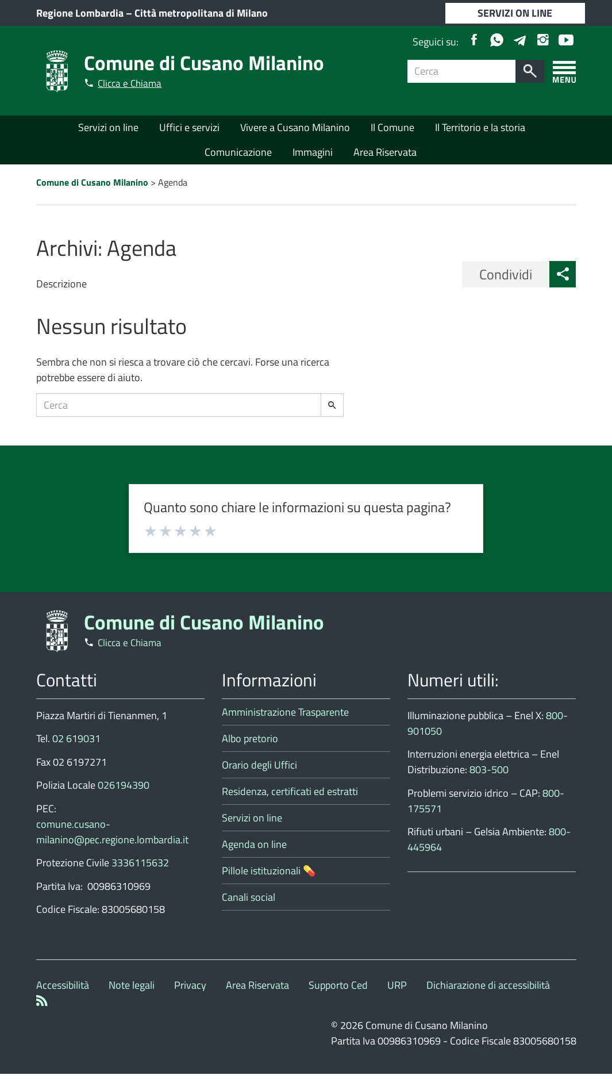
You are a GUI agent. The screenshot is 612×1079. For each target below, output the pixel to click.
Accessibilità (62, 990)
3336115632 (140, 868)
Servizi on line (108, 128)
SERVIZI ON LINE (515, 13)
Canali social (248, 902)
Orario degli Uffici (259, 770)
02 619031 (76, 743)
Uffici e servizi (189, 128)
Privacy (190, 990)
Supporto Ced (338, 990)
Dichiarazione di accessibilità (488, 990)
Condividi (505, 279)
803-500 (489, 774)
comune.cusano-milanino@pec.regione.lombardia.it (112, 837)
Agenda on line (254, 849)
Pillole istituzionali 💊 (268, 876)
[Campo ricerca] (461, 71)
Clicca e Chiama (133, 82)
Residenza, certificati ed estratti (290, 796)
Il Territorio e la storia (480, 128)
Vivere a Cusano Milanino (295, 128)
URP (397, 990)
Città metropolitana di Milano (201, 13)
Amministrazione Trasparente (285, 717)
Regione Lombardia (80, 13)
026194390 (123, 790)
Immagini (312, 152)
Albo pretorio (250, 743)
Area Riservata (385, 152)
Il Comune (392, 128)
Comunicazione (238, 152)
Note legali (132, 990)
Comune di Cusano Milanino (209, 62)
